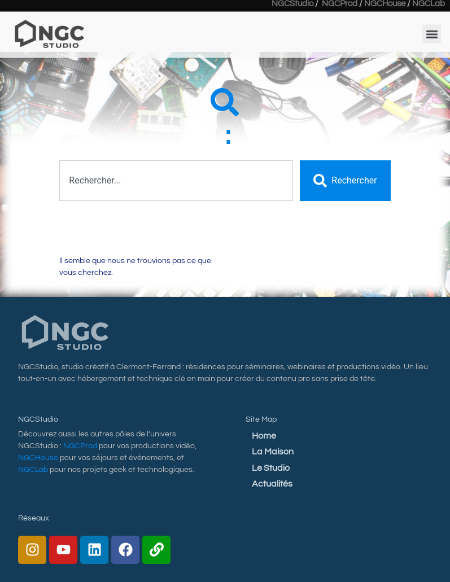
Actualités (272, 483)
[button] (431, 28)
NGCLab (33, 470)
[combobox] (176, 180)
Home (264, 435)
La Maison (273, 451)
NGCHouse (38, 458)
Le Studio (271, 467)
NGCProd (80, 446)
